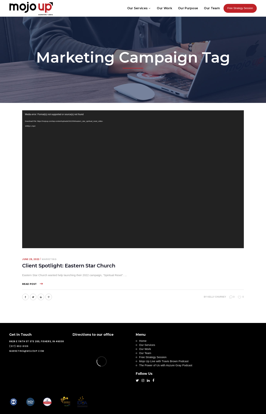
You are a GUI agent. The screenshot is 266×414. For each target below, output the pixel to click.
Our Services (147, 344)
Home (142, 340)
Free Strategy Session (152, 357)
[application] (133, 179)
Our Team (145, 353)
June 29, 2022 (30, 259)
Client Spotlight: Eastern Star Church (68, 266)
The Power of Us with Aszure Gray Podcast (165, 365)
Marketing (49, 259)
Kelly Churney (216, 297)
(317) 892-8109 (18, 346)
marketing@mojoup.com (26, 351)
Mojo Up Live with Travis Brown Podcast (164, 361)
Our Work (145, 349)
